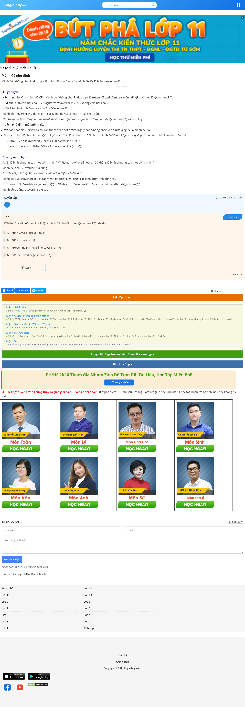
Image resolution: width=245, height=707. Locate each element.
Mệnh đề (11, 341)
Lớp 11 (6, 595)
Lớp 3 (5, 621)
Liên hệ (122, 655)
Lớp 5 (5, 615)
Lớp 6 (87, 608)
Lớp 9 (5, 601)
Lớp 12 (88, 588)
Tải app (89, 628)
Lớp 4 (87, 615)
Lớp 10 (88, 595)
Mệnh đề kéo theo (16, 307)
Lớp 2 (87, 621)
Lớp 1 (5, 628)
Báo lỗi (237, 274)
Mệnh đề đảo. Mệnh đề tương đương (27, 315)
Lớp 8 (87, 601)
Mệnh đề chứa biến (17, 332)
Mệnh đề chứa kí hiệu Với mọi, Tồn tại (28, 324)
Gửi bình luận (11, 559)
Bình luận (22, 290)
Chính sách (122, 661)
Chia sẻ (8, 290)
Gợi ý (26, 267)
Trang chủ (7, 588)
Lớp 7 (5, 608)
